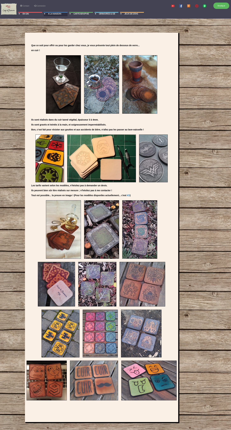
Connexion (40, 6)
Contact (24, 6)
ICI (128, 195)
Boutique (221, 6)
